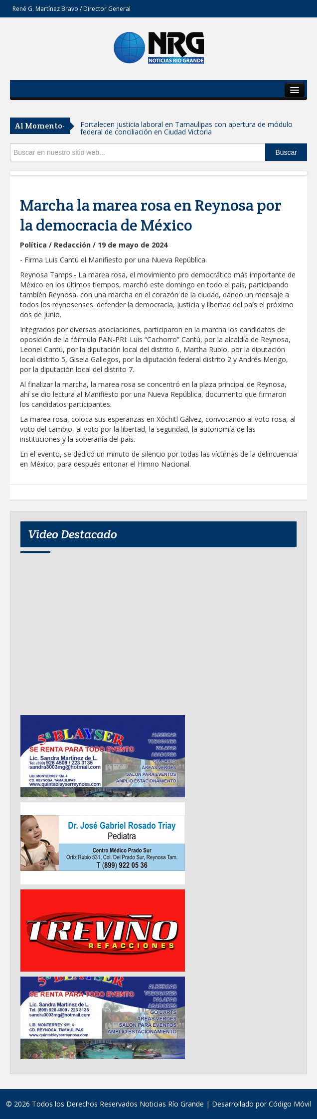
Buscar (286, 152)
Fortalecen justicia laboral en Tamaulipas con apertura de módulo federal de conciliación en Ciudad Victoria (186, 128)
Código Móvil (290, 1104)
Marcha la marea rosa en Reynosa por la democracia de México (151, 215)
